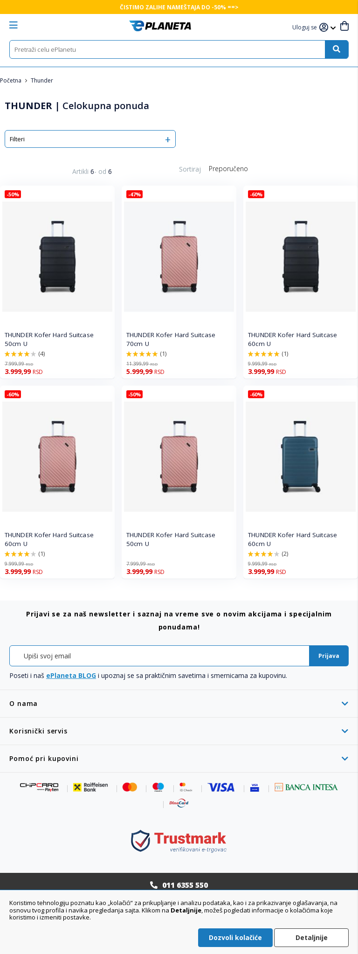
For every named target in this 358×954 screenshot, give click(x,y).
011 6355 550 (185, 885)
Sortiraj (190, 169)
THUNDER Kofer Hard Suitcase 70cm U (170, 339)
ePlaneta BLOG (71, 675)
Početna (11, 80)
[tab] (179, 703)
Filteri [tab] (17, 139)
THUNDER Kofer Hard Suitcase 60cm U (292, 339)
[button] (305, 28)
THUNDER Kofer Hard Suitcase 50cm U (49, 339)
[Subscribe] (329, 655)
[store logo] (160, 26)
